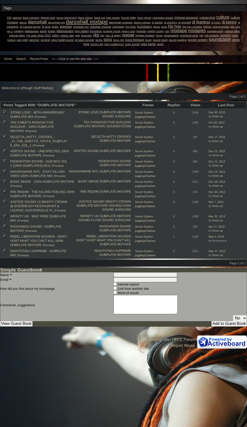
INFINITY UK (89, 216)
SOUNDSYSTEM (118, 126)
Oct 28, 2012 (217, 122)
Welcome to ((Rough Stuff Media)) (27, 88)
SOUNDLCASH (120, 205)
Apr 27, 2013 (217, 226)
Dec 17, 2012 (217, 137)
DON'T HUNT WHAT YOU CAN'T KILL (104, 240)
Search (21, 59)
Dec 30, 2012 (217, 191)
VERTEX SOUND (86, 151)
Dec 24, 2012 (217, 171)
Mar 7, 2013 (216, 201)
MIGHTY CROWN (118, 201)
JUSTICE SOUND (92, 201)
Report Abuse (183, 345)
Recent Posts (39, 59)
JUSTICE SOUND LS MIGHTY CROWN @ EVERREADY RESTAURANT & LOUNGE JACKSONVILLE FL (38, 206)
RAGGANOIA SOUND (115, 226)
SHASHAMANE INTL (84, 171)
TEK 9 (87, 122)
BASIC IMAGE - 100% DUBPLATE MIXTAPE (42, 181)
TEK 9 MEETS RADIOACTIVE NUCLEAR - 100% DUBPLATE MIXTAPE (32, 127)
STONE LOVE (88, 112)
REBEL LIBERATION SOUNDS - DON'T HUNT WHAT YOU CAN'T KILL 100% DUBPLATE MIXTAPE (38, 241)
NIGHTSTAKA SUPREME (112, 251)
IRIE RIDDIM (89, 191)
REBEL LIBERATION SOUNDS (109, 236)
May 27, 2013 (217, 251)
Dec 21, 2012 (217, 151)
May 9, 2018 (216, 236)
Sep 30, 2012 (217, 112)
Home (8, 59)
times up (217, 116)
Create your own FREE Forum (168, 339)
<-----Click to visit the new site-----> (75, 59)
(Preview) (40, 116)
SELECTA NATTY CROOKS (111, 137)
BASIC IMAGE (88, 181)
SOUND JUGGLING (116, 116)
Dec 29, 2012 (217, 181)
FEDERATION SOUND (114, 161)
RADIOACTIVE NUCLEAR (112, 122)
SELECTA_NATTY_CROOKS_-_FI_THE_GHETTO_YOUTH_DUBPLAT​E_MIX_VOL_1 (38, 141)
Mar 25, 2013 (217, 216)
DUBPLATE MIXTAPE (115, 112)
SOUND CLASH (89, 220)
